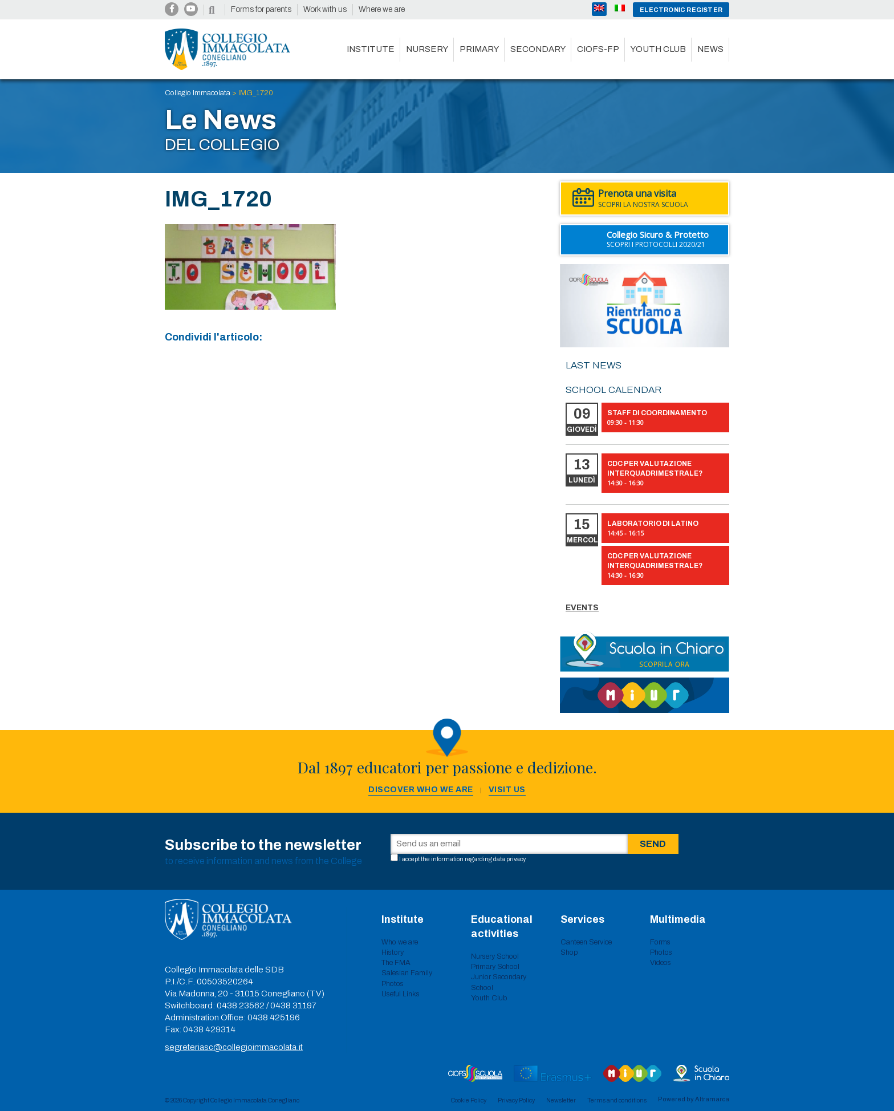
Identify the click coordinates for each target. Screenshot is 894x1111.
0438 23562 (241, 1005)
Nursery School (495, 956)
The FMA (396, 963)
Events (582, 607)
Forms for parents (261, 9)
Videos (660, 963)
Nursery (427, 49)
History (392, 952)
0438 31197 (293, 1005)
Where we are (382, 9)
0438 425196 (273, 1017)
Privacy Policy (516, 1100)
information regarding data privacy (478, 858)
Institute (371, 49)
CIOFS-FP (598, 49)
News (710, 49)
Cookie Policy (468, 1100)
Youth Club (489, 998)
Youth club (658, 49)
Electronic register (681, 9)
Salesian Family (406, 973)
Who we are (399, 942)
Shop (569, 952)
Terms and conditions (617, 1100)
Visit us (507, 789)
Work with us (325, 9)
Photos (392, 984)
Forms (660, 942)
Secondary (538, 49)
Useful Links (400, 994)
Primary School (495, 967)
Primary (479, 49)
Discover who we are (420, 789)
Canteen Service (586, 942)
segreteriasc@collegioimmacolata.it (234, 1047)
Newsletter (561, 1100)
